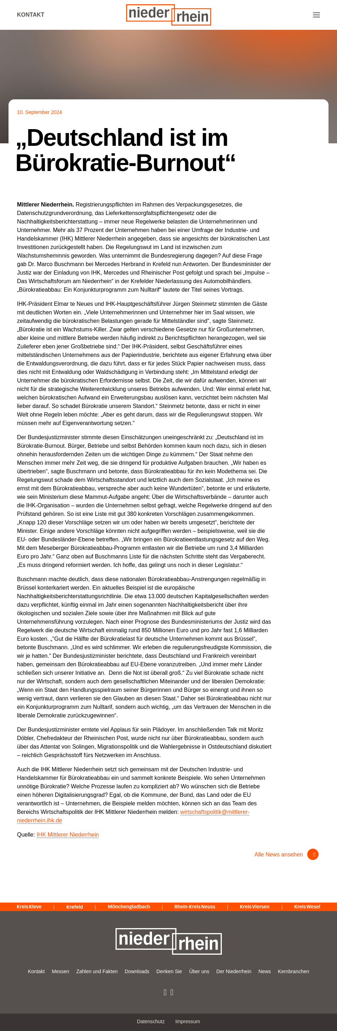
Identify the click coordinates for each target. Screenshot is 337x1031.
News (264, 971)
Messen (60, 971)
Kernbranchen (293, 971)
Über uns (199, 971)
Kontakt (30, 15)
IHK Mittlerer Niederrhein (67, 835)
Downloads (137, 971)
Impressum (187, 1021)
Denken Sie (169, 971)
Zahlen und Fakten (97, 971)
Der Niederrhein (233, 971)
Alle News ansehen (278, 854)
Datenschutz (151, 1021)
